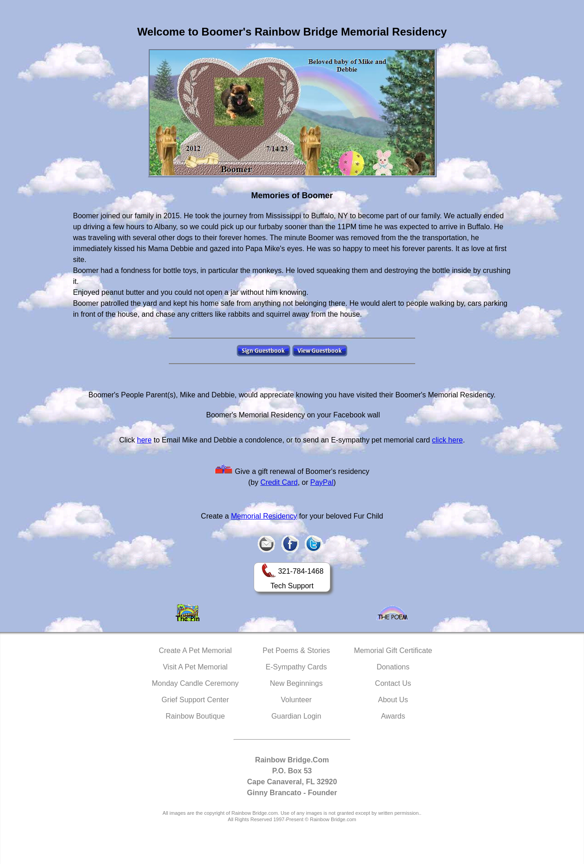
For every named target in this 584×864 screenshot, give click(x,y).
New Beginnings (296, 683)
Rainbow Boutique (195, 716)
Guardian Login (296, 716)
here (144, 440)
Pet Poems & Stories (296, 650)
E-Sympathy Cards (296, 667)
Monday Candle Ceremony (195, 683)
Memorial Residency (264, 516)
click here (447, 440)
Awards (393, 716)
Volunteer (296, 700)
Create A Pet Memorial (195, 650)
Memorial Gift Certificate (393, 650)
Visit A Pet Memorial (195, 667)
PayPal (322, 482)
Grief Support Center (195, 700)
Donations (392, 667)
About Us (393, 700)
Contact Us (393, 683)
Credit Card (279, 482)
